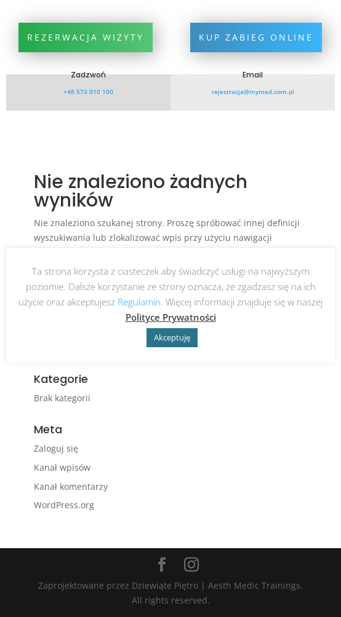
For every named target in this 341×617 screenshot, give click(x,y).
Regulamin (139, 302)
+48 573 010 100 (88, 91)
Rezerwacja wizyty (85, 37)
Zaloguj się (56, 448)
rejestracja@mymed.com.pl (253, 91)
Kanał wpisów (62, 467)
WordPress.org (64, 505)
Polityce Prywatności (171, 317)
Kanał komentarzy (71, 486)
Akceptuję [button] (172, 337)
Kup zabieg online (256, 37)
